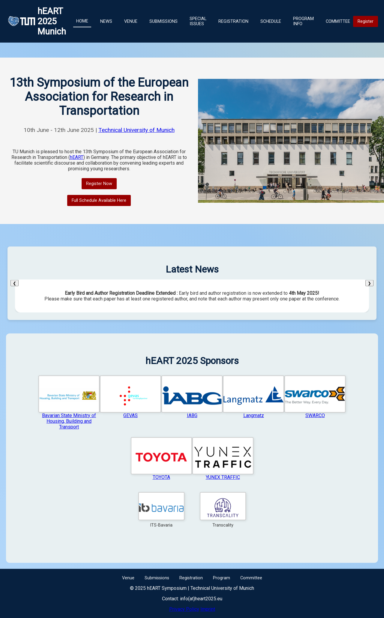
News (106, 21)
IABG (192, 415)
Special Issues (198, 21)
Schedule (270, 21)
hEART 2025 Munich (52, 21)
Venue (130, 21)
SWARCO (315, 415)
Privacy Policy (184, 609)
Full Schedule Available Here (99, 200)
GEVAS (130, 415)
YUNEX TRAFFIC (223, 477)
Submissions (163, 21)
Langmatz (253, 415)
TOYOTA (161, 477)
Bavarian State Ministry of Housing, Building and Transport (69, 421)
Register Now (99, 183)
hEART (76, 157)
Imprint (207, 609)
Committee (338, 21)
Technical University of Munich (136, 130)
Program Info (303, 21)
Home (82, 21)
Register (366, 21)
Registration (233, 21)
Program (221, 578)
